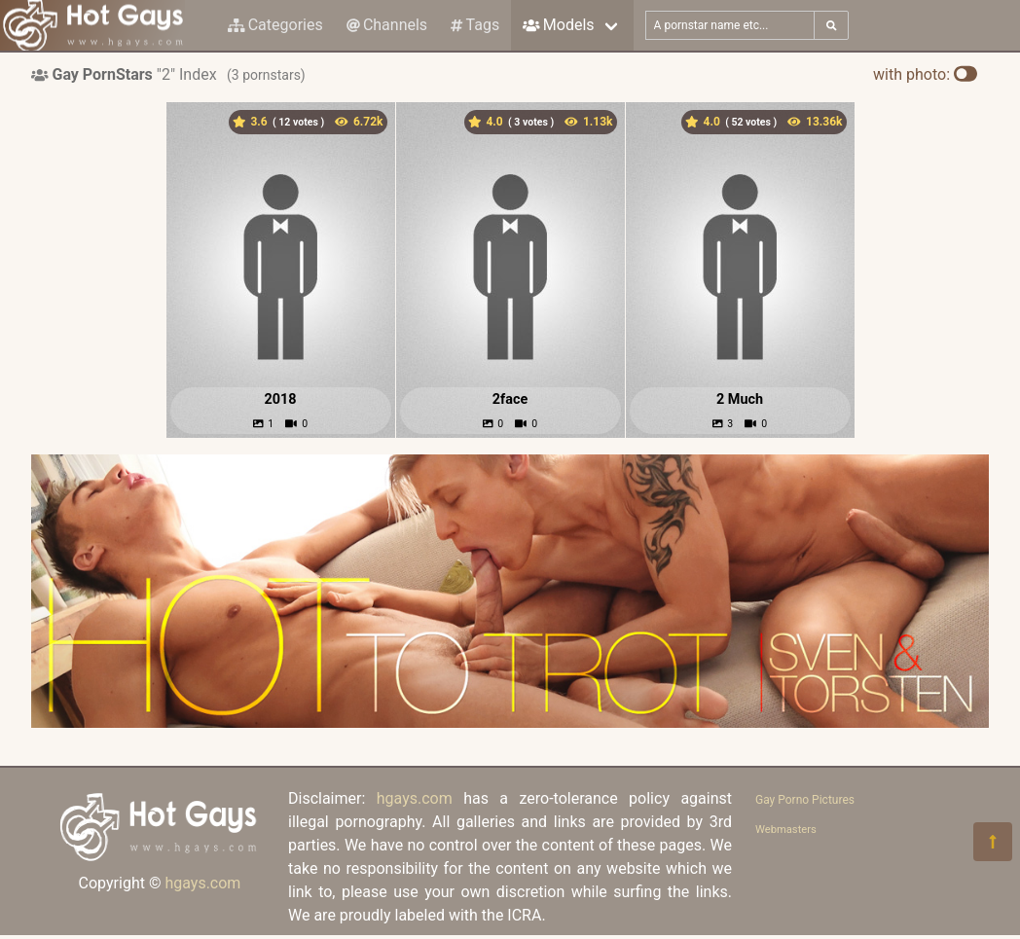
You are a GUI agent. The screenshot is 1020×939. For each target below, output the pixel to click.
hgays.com (202, 883)
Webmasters (786, 829)
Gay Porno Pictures (805, 800)
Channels (386, 25)
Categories (275, 25)
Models (558, 25)
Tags (475, 25)
